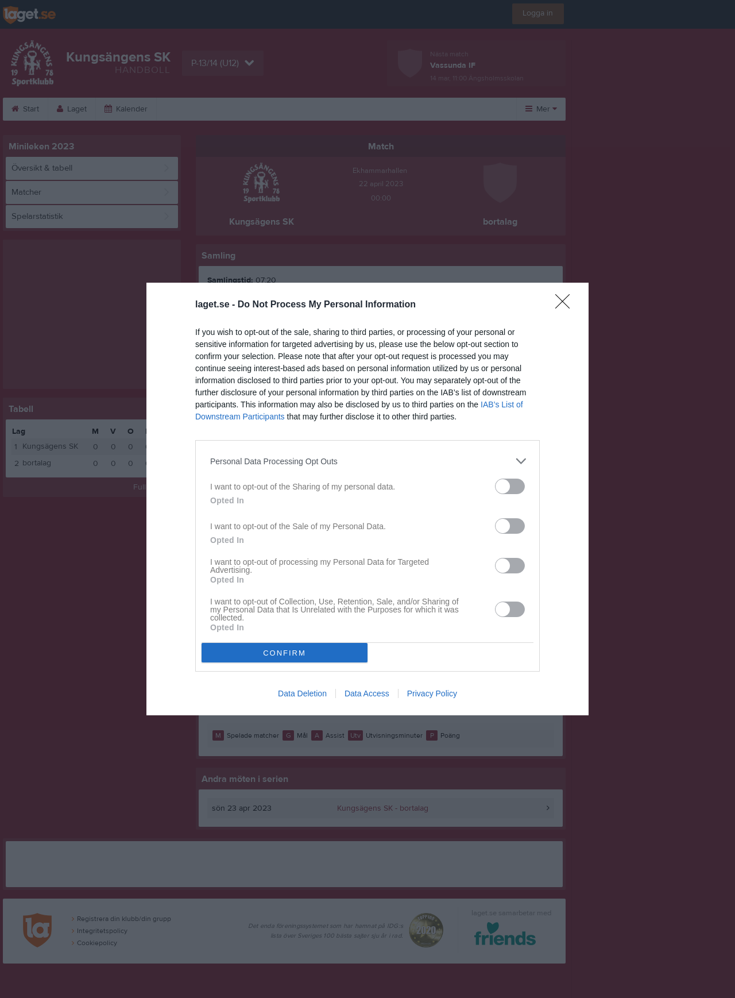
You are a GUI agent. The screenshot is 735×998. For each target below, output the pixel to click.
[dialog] (367, 499)
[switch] (510, 486)
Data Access (367, 693)
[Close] (566, 305)
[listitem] (367, 461)
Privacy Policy (432, 693)
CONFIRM (284, 653)
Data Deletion (302, 693)
